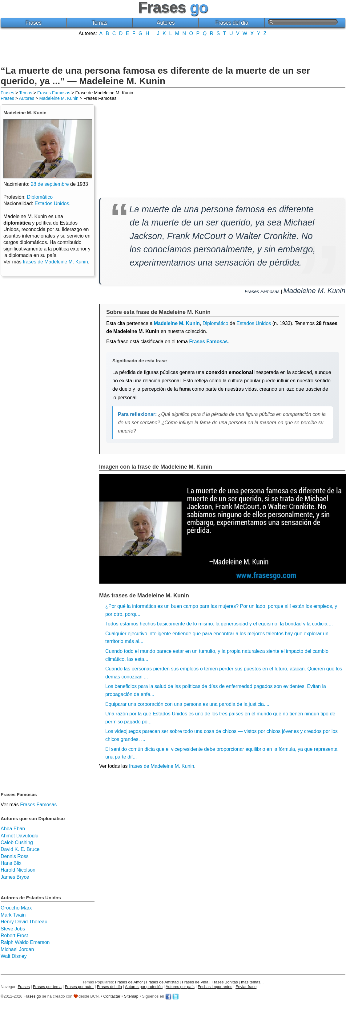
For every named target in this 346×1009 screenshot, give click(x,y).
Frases (33, 23)
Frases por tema (47, 986)
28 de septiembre (50, 184)
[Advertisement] (173, 50)
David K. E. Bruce (20, 849)
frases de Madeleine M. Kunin (161, 766)
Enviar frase (245, 986)
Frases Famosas (53, 92)
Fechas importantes (215, 986)
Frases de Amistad (162, 982)
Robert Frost (14, 935)
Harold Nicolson (18, 870)
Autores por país (180, 986)
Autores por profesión (144, 986)
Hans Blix (11, 863)
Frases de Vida (195, 982)
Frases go (32, 996)
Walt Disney (14, 956)
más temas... (252, 982)
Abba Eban (13, 828)
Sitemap (131, 996)
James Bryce (15, 877)
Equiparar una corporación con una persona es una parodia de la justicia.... (187, 704)
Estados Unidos (253, 323)
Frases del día (231, 23)
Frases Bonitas (224, 982)
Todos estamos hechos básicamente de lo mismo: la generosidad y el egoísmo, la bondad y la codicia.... (219, 623)
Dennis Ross (15, 856)
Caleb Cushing (17, 842)
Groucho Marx (16, 907)
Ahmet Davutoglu (19, 835)
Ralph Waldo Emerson (25, 942)
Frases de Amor (129, 982)
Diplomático (215, 323)
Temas (99, 23)
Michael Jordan (17, 949)
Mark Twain (13, 914)
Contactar (111, 996)
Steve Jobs (13, 928)
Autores (166, 23)
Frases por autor (79, 986)
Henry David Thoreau (24, 921)
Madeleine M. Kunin (58, 98)
